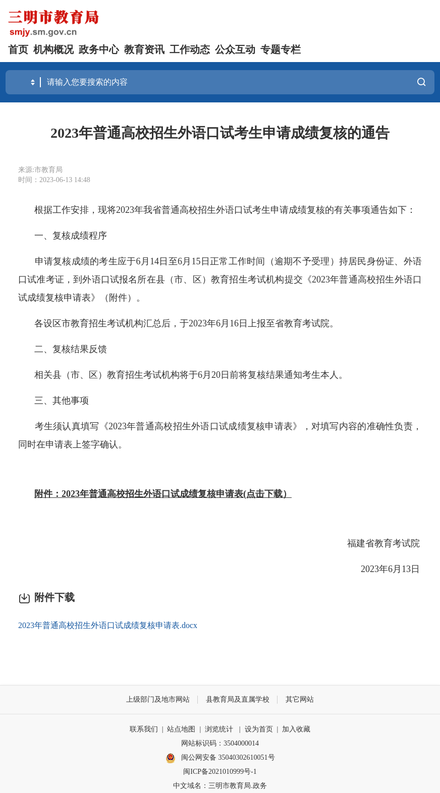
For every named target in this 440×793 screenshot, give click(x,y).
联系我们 (144, 729)
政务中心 (99, 49)
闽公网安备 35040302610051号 (220, 758)
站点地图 (181, 729)
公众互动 (235, 49)
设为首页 (259, 729)
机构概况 (53, 49)
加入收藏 (296, 729)
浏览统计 (219, 729)
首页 (18, 49)
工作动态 (190, 49)
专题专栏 (280, 49)
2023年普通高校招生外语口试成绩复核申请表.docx (107, 625)
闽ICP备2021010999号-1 (219, 771)
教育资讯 (144, 49)
